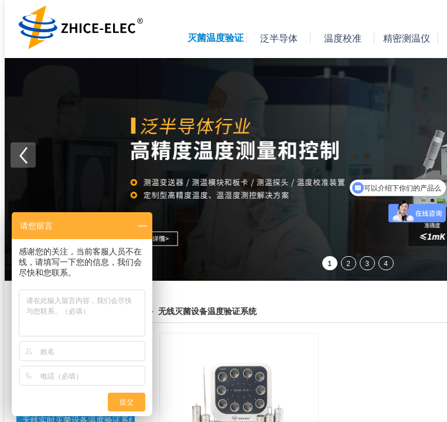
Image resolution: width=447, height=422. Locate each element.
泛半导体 (279, 38)
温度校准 (342, 38)
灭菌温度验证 (215, 38)
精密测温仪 (406, 38)
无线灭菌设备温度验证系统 (207, 311)
